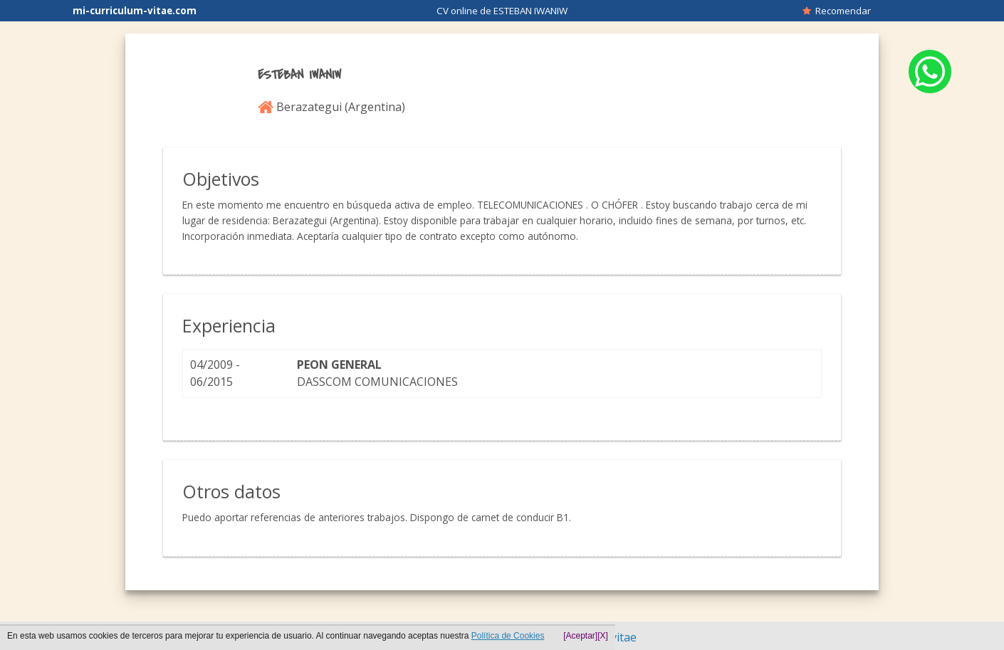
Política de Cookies (508, 636)
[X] (602, 636)
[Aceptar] (580, 636)
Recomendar (836, 10)
